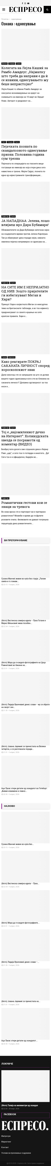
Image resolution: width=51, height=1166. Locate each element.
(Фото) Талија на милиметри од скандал (19, 1105)
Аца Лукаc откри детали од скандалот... (19, 1040)
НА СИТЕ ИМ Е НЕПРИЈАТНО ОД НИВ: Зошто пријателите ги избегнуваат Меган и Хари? (25, 293)
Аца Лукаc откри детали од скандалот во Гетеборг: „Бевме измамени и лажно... (24, 789)
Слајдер (11, 63)
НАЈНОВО (9, 806)
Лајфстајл (5, 216)
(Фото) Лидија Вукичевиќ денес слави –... (20, 962)
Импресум (5, 1136)
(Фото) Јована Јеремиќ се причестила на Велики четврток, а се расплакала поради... (23, 747)
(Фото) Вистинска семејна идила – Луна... (20, 883)
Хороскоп (11, 357)
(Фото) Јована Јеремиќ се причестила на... (20, 1001)
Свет (3, 142)
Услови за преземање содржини (16, 1153)
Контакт (5, 1147)
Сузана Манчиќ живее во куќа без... (17, 844)
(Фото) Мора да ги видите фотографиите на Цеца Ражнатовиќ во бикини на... (23, 663)
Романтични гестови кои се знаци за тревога (24, 504)
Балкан (4, 63)
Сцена (18, 63)
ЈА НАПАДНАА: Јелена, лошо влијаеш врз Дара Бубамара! (25, 223)
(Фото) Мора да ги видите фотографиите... (20, 923)
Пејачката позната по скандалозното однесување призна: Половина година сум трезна (24, 152)
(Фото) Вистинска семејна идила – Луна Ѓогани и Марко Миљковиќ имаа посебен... (23, 621)
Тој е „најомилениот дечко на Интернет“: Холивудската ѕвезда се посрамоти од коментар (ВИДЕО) (24, 438)
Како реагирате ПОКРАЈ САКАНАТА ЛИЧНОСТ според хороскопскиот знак (25, 365)
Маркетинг (6, 1142)
